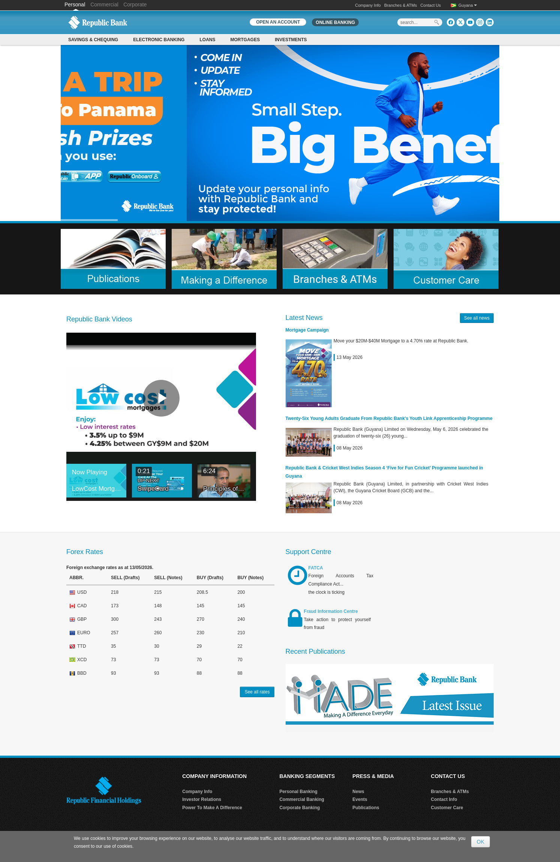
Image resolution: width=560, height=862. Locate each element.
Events (359, 799)
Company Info (367, 5)
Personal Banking (298, 791)
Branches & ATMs (400, 5)
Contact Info (444, 799)
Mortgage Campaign (307, 330)
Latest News (304, 317)
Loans (207, 39)
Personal (75, 4)
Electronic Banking (158, 39)
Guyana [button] (467, 5)
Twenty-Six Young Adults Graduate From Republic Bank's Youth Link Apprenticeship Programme (389, 418)
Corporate (135, 4)
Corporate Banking (299, 808)
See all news (477, 318)
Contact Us (431, 5)
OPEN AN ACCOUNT (278, 22)
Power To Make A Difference (212, 808)
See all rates (257, 692)
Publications (365, 808)
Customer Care (447, 808)
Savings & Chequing (93, 39)
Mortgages (245, 39)
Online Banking (335, 22)
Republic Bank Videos (99, 319)
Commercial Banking (301, 799)
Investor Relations (201, 799)
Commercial (104, 4)
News (358, 791)
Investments (291, 39)
